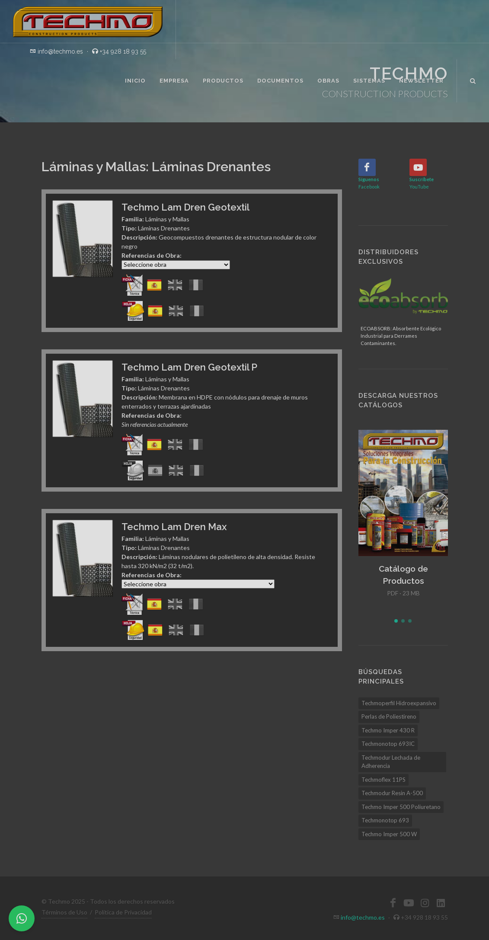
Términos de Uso (64, 912)
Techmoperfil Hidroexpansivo (398, 703)
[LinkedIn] (441, 903)
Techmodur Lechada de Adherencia (390, 762)
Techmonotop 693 (385, 820)
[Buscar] (473, 80)
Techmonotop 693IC (388, 743)
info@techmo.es (363, 917)
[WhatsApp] (22, 918)
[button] (396, 621)
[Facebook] (367, 167)
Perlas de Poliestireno (388, 716)
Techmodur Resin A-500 (392, 793)
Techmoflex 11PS (383, 779)
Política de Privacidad (123, 912)
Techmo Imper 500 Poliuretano (401, 806)
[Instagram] (425, 903)
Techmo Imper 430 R (388, 730)
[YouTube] (418, 167)
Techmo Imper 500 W (389, 834)
